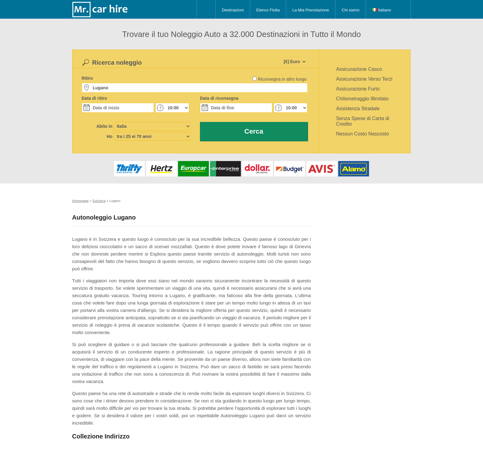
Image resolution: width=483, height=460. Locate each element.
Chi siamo (350, 10)
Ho (109, 136)
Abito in (104, 126)
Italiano (381, 10)
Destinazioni (233, 10)
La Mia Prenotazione (310, 10)
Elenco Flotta (268, 10)
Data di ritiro (94, 98)
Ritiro (87, 78)
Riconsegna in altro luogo (282, 79)
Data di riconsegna (219, 98)
